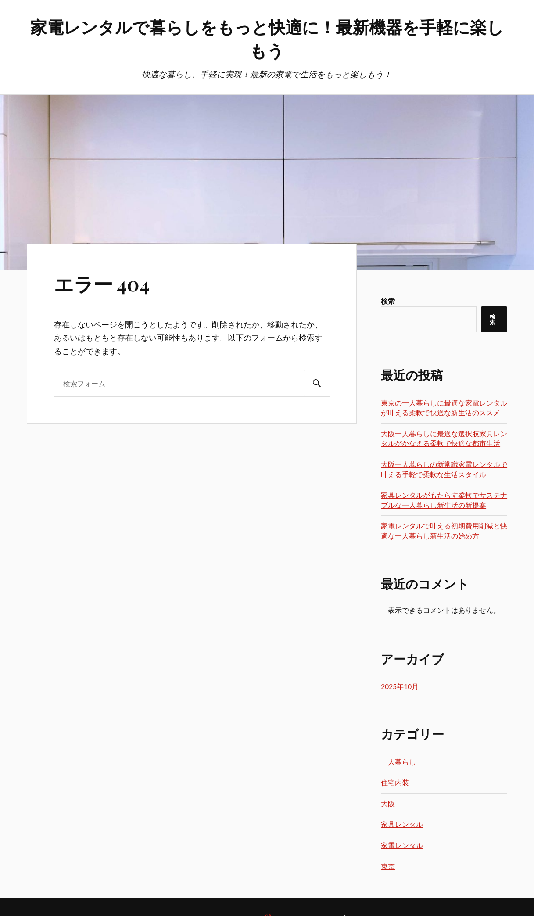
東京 (388, 866)
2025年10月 (400, 686)
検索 (388, 301)
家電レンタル (402, 845)
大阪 (388, 803)
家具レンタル (402, 824)
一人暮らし (398, 762)
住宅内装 (395, 782)
